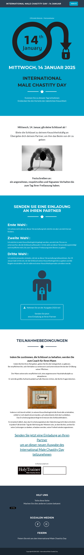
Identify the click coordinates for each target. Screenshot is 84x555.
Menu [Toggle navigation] (74, 3)
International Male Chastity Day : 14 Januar (33, 3)
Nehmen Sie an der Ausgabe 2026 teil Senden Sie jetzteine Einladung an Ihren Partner (42, 312)
